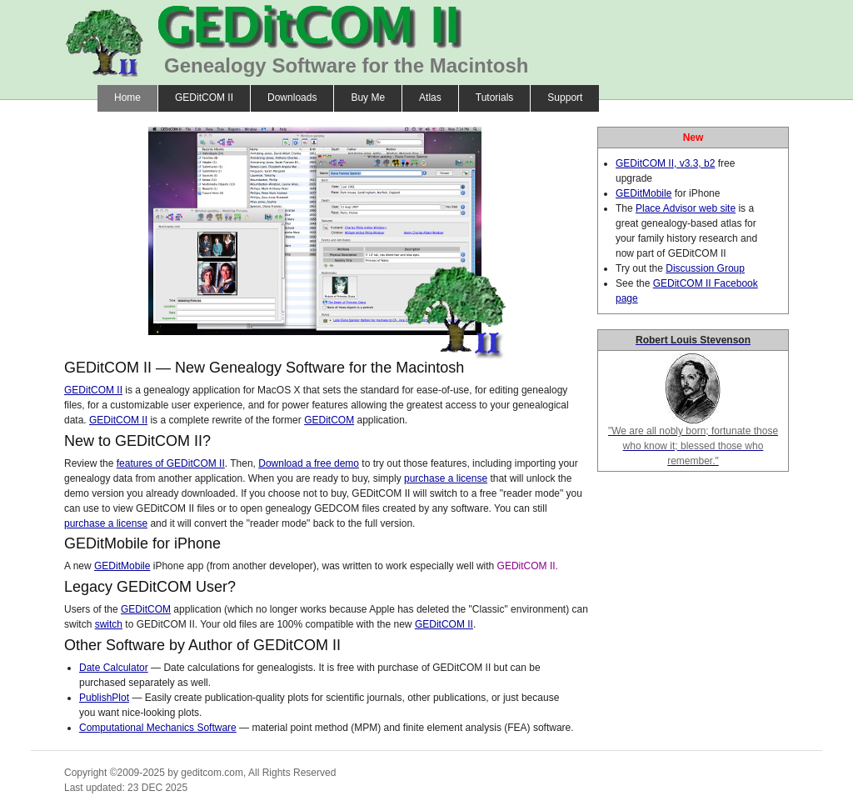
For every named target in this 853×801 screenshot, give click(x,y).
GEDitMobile (122, 566)
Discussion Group (705, 268)
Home (127, 97)
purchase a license (445, 478)
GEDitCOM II (204, 97)
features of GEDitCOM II (171, 463)
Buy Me (368, 97)
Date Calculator (113, 667)
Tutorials (495, 97)
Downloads (292, 97)
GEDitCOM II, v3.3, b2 (665, 163)
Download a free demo (308, 463)
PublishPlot (104, 697)
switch (108, 624)
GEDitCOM (329, 420)
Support (564, 97)
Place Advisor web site (686, 208)
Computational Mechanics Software (158, 727)
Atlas (430, 97)
